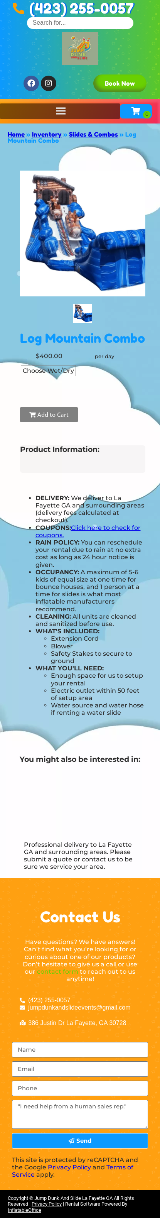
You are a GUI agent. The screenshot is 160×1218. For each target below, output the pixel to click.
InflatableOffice (24, 1210)
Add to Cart (49, 414)
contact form (57, 971)
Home (16, 134)
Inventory (47, 134)
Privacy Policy (69, 1167)
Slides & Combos (93, 134)
